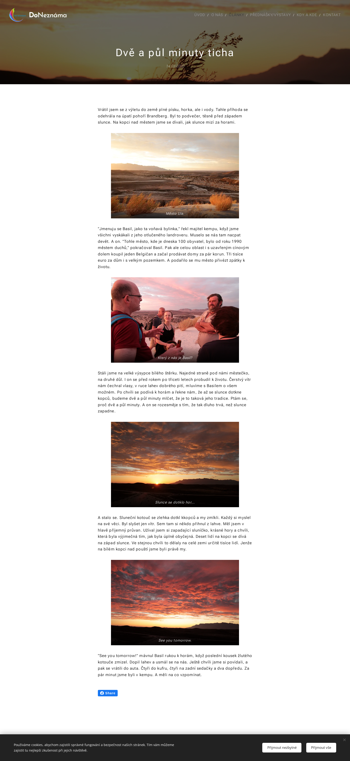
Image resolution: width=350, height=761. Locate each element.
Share (107, 693)
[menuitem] (198, 15)
